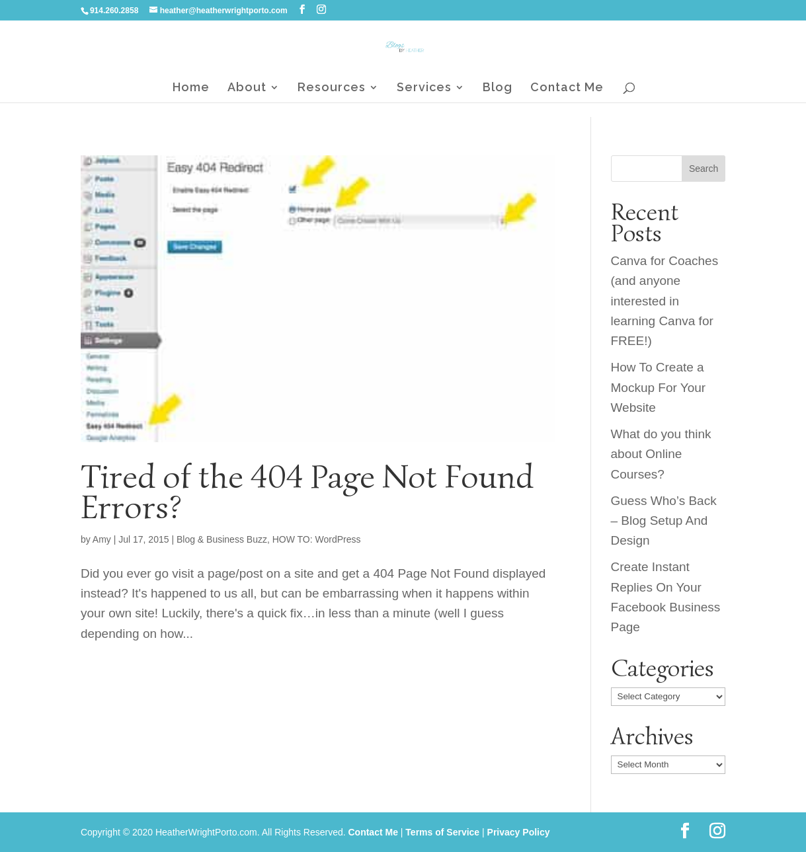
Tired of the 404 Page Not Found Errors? (307, 491)
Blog (497, 88)
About (246, 88)
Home (191, 88)
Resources (332, 88)
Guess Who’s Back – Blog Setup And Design (664, 521)
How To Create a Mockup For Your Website (658, 387)
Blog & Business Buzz (222, 539)
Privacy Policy (518, 832)
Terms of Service (442, 832)
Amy (102, 539)
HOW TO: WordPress (316, 539)
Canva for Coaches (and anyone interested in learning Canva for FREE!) (665, 301)
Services (424, 88)
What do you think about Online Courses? (661, 454)
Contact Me (567, 88)
